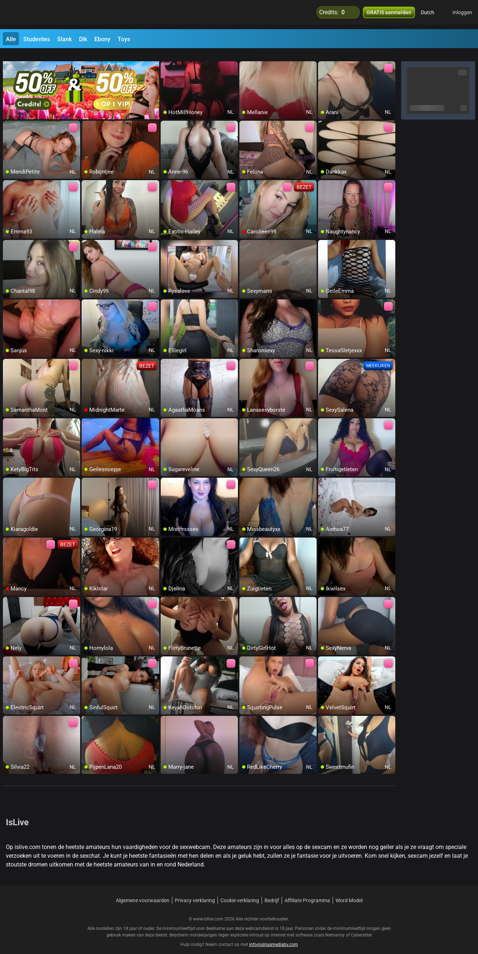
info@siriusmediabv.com (273, 936)
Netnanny (335, 926)
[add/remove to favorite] (166, 58)
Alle (11, 39)
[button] (432, 14)
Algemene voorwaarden (142, 892)
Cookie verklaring (239, 892)
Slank (64, 39)
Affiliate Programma (307, 892)
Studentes (36, 39)
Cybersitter (361, 926)
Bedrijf (272, 892)
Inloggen (462, 15)
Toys (124, 39)
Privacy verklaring (195, 892)
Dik (83, 39)
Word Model (349, 892)
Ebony (102, 39)
